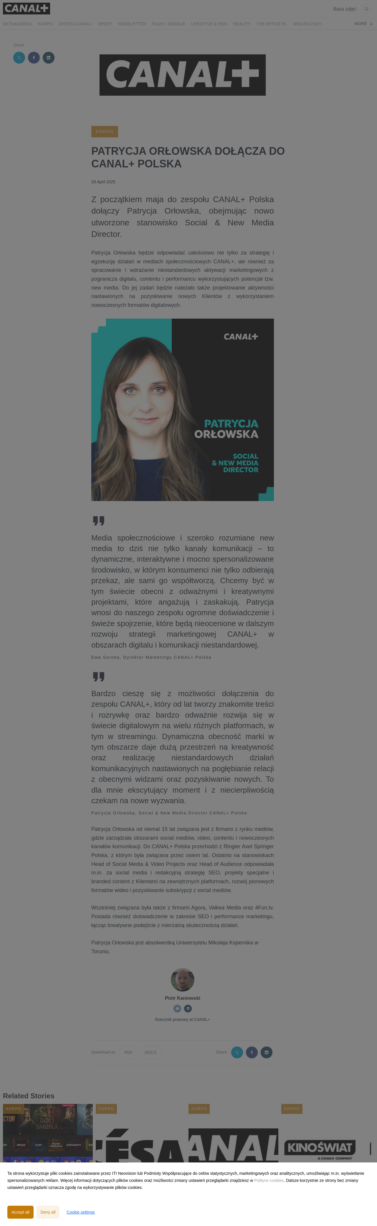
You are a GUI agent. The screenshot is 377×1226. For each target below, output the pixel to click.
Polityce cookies (269, 1180)
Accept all (20, 1212)
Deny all (48, 1212)
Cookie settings (81, 1212)
